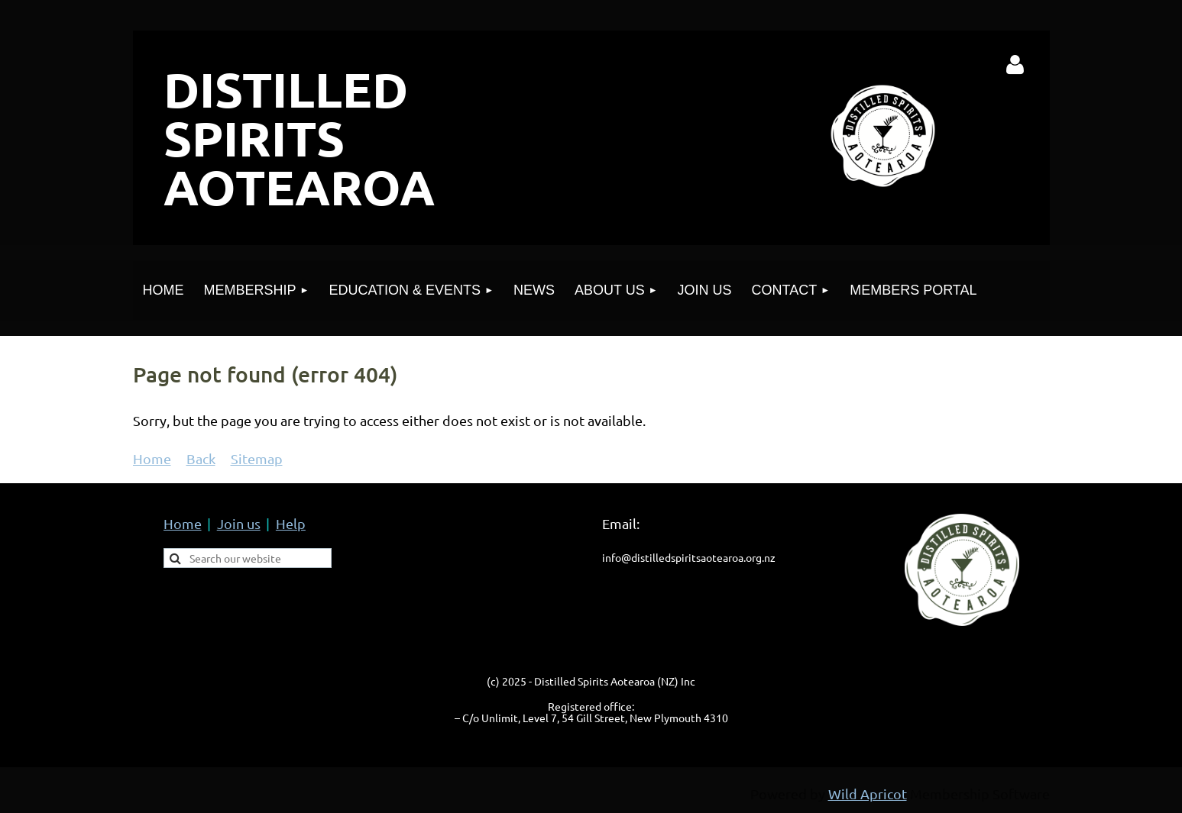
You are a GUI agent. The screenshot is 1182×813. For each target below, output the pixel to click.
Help (291, 523)
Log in (1015, 65)
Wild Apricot (867, 794)
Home (152, 458)
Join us (239, 523)
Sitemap (257, 458)
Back (200, 458)
